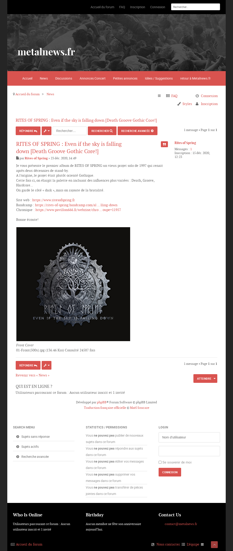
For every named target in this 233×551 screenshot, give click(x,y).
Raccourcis (161, 96)
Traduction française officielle (105, 407)
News (44, 78)
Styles (187, 104)
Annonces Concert (93, 78)
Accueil (27, 78)
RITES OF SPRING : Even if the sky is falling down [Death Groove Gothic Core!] (92, 120)
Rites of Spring (185, 143)
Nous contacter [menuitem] (168, 543)
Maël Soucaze (139, 407)
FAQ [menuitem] (174, 96)
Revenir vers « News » (32, 374)
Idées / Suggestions (159, 78)
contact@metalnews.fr (181, 523)
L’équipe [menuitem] (193, 543)
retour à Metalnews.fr (195, 78)
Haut (215, 354)
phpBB (101, 401)
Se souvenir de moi (177, 461)
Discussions (63, 78)
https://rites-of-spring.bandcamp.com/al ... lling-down (76, 204)
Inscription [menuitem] (209, 104)
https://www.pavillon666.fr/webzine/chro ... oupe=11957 (78, 209)
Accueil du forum (27, 94)
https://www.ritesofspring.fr (53, 199)
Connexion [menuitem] (209, 96)
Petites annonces (125, 78)
